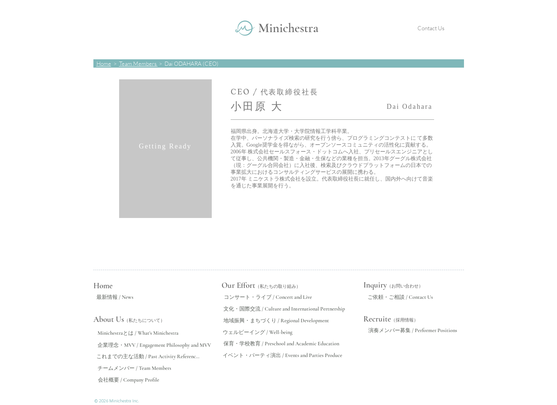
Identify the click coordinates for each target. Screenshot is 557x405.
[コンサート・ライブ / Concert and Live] (268, 297)
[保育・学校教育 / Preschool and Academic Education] (281, 344)
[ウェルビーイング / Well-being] (258, 332)
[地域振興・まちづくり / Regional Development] (276, 321)
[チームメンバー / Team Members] (134, 368)
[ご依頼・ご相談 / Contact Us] (400, 297)
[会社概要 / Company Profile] (129, 380)
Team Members (138, 63)
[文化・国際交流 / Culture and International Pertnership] (284, 309)
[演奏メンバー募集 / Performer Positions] (413, 330)
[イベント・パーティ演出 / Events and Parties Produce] (283, 355)
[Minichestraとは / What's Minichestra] (138, 333)
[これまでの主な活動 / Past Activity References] (148, 357)
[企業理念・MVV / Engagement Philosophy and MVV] (154, 345)
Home (103, 63)
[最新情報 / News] (115, 297)
